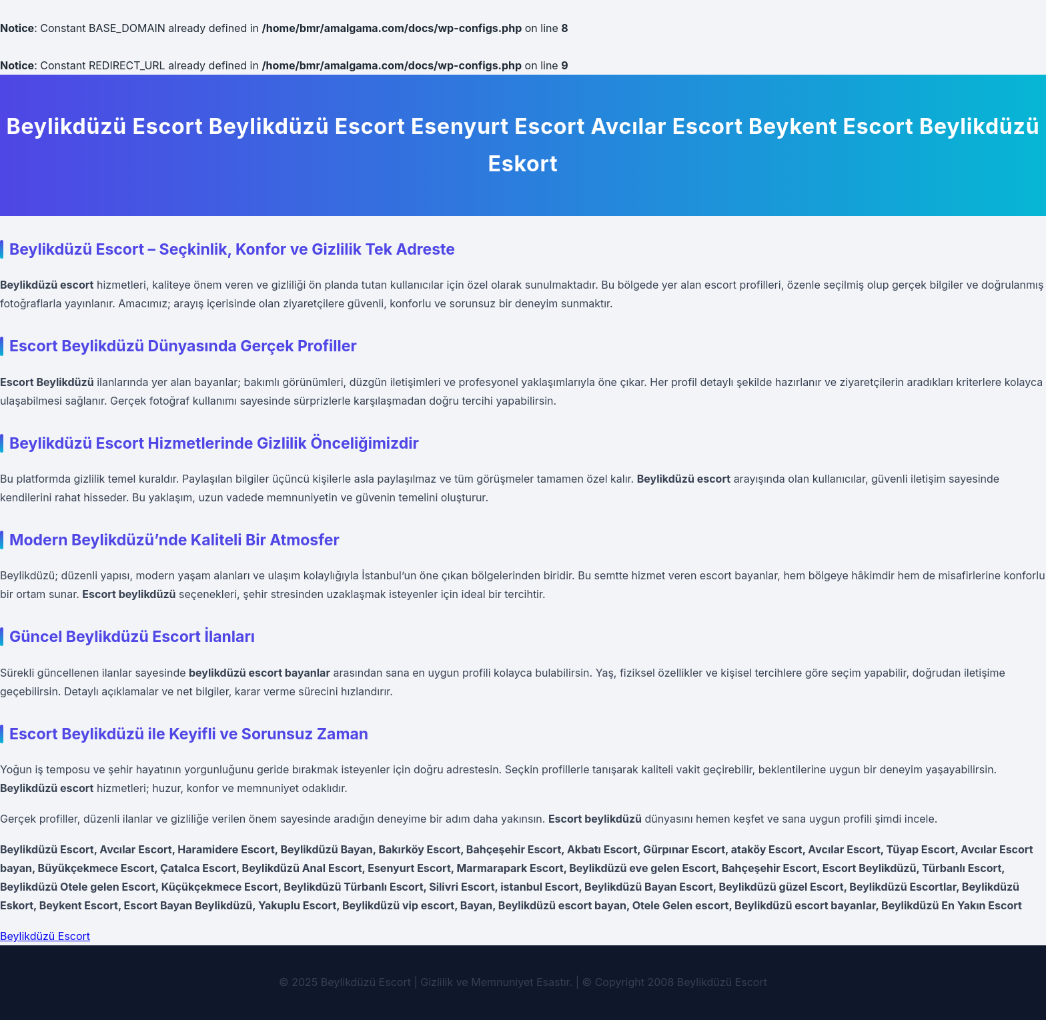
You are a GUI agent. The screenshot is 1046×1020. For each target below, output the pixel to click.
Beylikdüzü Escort (45, 936)
